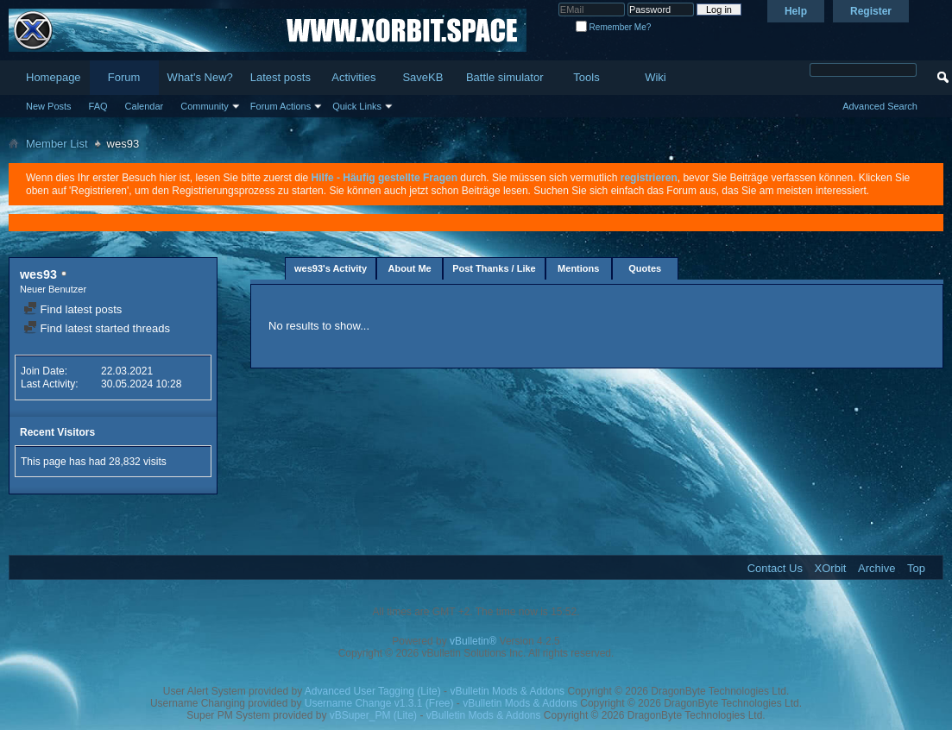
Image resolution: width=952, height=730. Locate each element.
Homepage (53, 77)
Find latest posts (72, 309)
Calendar (144, 106)
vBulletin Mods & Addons (507, 691)
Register (871, 11)
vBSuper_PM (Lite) (373, 715)
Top (916, 568)
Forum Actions (280, 106)
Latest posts (280, 77)
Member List (57, 143)
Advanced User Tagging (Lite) (373, 691)
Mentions (578, 268)
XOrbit (831, 568)
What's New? (200, 77)
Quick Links (356, 106)
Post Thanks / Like (494, 268)
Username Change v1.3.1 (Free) (379, 703)
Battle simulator (505, 77)
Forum (124, 77)
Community (204, 106)
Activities (353, 77)
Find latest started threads (96, 328)
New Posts (49, 106)
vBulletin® (473, 641)
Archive (876, 568)
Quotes (644, 268)
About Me (410, 268)
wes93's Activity (330, 268)
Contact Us (775, 568)
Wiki (655, 77)
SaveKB (422, 77)
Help (796, 11)
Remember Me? (613, 27)
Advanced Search (879, 106)
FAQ (98, 106)
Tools (586, 77)
